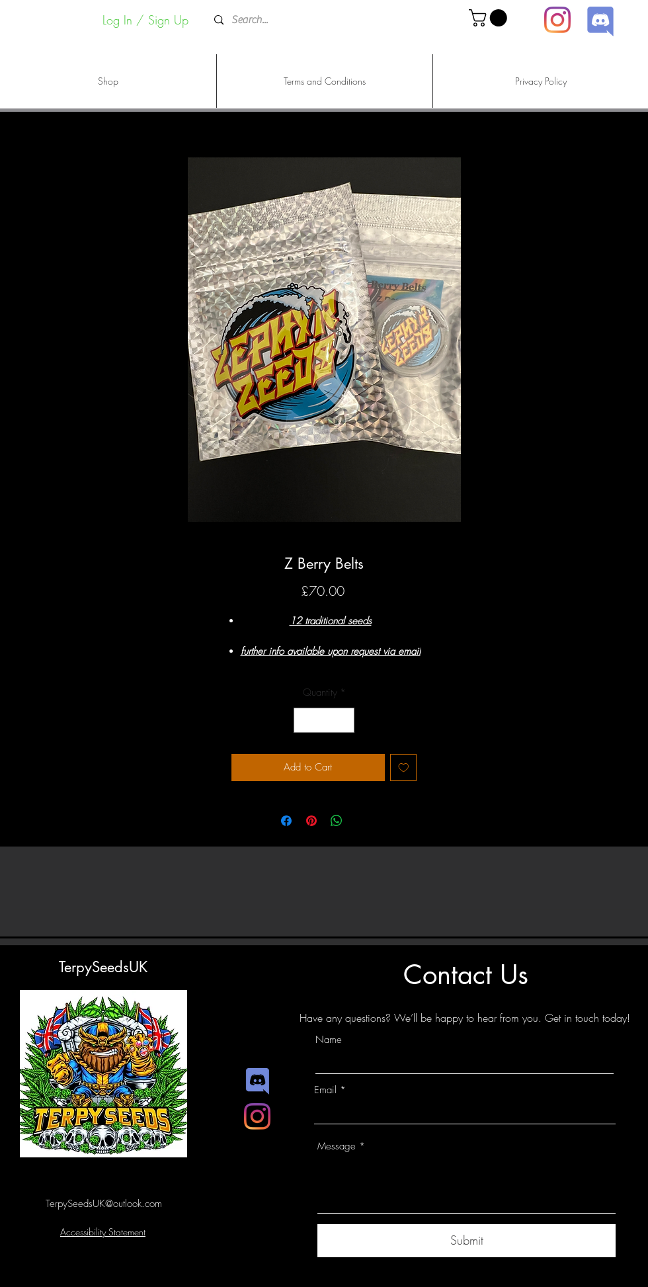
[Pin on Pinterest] (311, 821)
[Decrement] (304, 720)
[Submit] (466, 1240)
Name (328, 1040)
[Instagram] (557, 20)
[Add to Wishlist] (403, 767)
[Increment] (344, 720)
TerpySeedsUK (103, 967)
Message (336, 1146)
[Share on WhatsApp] (336, 821)
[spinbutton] (324, 720)
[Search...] (323, 20)
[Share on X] (362, 821)
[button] (490, 17)
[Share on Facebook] (286, 821)
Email (325, 1090)
